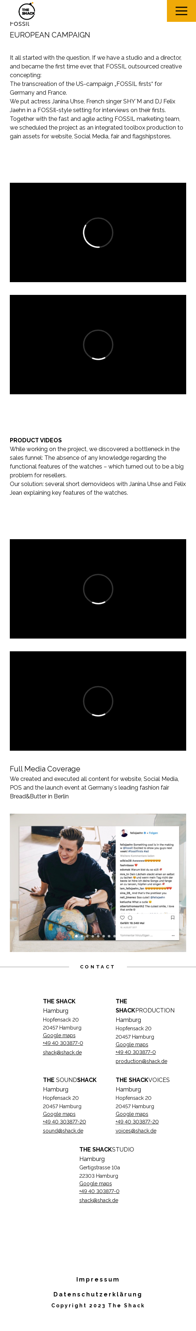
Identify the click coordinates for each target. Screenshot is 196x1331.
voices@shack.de (136, 1131)
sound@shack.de (63, 1131)
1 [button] (76, 936)
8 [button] (114, 936)
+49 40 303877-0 (63, 1043)
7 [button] (109, 936)
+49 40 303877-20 (64, 1122)
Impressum (98, 1279)
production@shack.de (141, 1061)
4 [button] (92, 936)
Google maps (59, 1035)
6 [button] (103, 936)
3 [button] (87, 936)
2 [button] (81, 936)
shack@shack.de (62, 1052)
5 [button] (98, 936)
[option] (98, 883)
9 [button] (120, 936)
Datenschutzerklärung (98, 1294)
